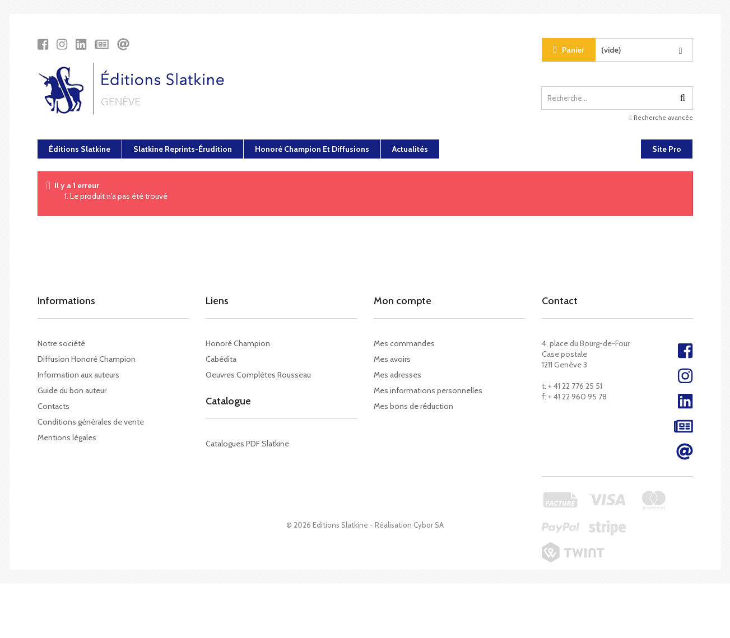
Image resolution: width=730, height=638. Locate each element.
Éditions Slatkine (79, 149)
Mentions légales (67, 437)
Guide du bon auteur (72, 390)
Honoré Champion (238, 343)
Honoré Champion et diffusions (312, 149)
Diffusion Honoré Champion (87, 359)
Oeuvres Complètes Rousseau (258, 375)
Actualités (410, 149)
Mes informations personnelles (428, 390)
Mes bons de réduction (413, 406)
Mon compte (402, 301)
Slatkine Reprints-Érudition (182, 149)
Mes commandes (404, 343)
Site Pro (666, 149)
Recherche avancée (660, 118)
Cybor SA (428, 579)
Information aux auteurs (78, 375)
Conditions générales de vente (91, 422)
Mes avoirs (392, 359)
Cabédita (221, 359)
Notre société (61, 343)
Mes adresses (397, 375)
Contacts (53, 406)
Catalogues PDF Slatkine (247, 450)
